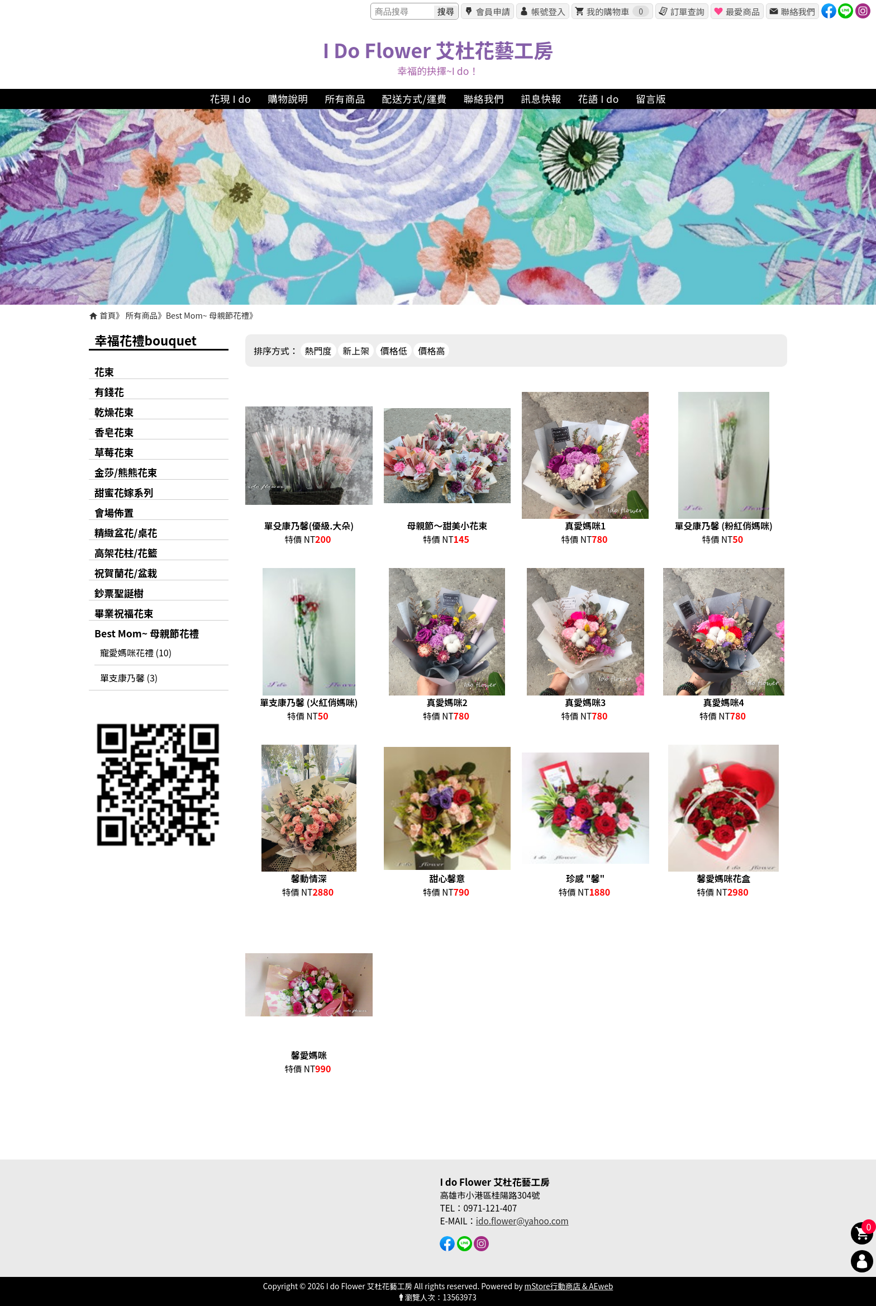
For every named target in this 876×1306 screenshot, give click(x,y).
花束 (104, 371)
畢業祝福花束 (124, 613)
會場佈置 (114, 512)
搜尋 (445, 11)
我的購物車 (618, 11)
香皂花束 (114, 432)
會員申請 (493, 11)
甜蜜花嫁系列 (124, 492)
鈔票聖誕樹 (119, 593)
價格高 (431, 350)
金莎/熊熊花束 (125, 472)
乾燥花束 (114, 412)
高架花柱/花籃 (125, 553)
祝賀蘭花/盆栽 (125, 573)
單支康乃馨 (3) (129, 677)
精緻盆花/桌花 (125, 533)
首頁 (107, 315)
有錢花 (109, 392)
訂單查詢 (687, 11)
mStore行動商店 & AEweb (569, 1285)
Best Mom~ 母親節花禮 (207, 315)
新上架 (355, 350)
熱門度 (318, 350)
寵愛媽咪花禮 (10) (136, 652)
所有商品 (142, 315)
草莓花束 (114, 452)
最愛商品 (743, 11)
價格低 (393, 350)
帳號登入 (548, 11)
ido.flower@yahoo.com (522, 1220)
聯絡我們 (798, 11)
